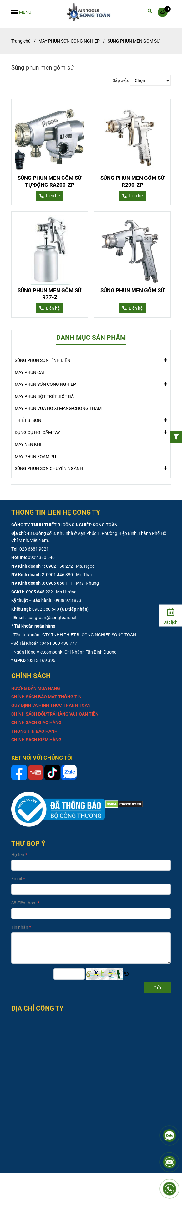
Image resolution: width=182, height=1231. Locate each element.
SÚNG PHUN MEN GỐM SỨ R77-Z (50, 293)
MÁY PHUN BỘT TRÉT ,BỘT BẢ (44, 396)
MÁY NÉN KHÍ (28, 444)
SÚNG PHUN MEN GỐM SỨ (132, 290)
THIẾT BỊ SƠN (28, 420)
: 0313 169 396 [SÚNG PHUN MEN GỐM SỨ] (41, 660)
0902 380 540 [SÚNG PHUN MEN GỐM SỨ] (41, 557)
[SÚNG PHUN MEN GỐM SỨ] (91, 12)
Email (16, 878)
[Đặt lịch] (170, 615)
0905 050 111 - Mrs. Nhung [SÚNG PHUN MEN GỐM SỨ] (72, 583)
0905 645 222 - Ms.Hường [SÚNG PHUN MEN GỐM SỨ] (51, 591)
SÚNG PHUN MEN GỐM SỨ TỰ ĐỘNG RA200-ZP (50, 181)
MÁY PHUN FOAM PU (35, 456)
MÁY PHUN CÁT (30, 372)
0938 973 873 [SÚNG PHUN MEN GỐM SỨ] (67, 600)
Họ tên (17, 854)
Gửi (157, 987)
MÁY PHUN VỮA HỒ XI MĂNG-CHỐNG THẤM (58, 408)
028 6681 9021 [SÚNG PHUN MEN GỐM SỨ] (34, 548)
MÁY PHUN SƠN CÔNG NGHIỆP (45, 384)
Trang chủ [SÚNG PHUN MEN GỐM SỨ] (21, 41)
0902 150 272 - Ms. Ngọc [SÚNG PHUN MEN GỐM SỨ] (70, 566)
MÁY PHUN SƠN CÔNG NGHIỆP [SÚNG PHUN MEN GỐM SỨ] (69, 41)
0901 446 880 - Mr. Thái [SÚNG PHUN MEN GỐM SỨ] (69, 574)
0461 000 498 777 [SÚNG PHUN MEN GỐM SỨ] (59, 643)
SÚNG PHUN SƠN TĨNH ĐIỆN (42, 360)
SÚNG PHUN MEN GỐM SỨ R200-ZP (132, 181)
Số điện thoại (23, 902)
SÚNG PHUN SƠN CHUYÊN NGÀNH (49, 468)
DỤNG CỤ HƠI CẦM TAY (37, 432)
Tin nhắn (19, 927)
